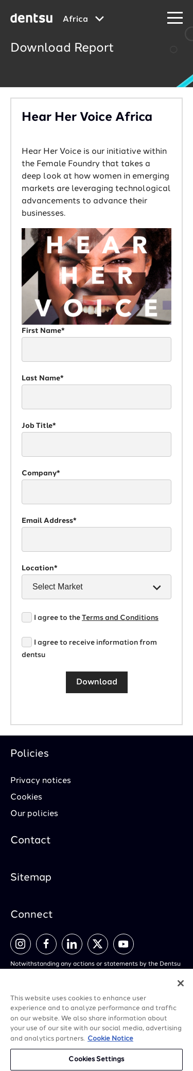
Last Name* (43, 378)
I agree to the (96, 617)
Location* (40, 568)
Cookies (26, 797)
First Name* (43, 330)
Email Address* (49, 520)
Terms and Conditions (120, 617)
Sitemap (30, 878)
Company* (41, 473)
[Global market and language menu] (83, 19)
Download (96, 682)
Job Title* (39, 425)
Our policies (34, 814)
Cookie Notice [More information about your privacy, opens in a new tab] (110, 1043)
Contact (30, 841)
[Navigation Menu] (175, 18)
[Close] (180, 988)
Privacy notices (40, 781)
